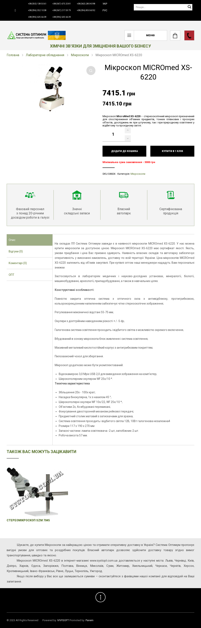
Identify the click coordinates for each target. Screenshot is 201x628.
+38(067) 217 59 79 (61, 10)
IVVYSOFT (63, 620)
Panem (89, 620)
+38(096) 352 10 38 (37, 10)
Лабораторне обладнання (45, 55)
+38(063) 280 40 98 (86, 4)
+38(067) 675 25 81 (61, 4)
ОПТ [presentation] (11, 274)
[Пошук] (163, 7)
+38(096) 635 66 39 (61, 17)
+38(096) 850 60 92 (86, 10)
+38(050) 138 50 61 (37, 4)
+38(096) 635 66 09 (37, 17)
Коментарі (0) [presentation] (18, 263)
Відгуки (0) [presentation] (16, 251)
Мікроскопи (80, 55)
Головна (13, 55)
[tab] (29, 240)
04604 (111, 173)
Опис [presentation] (12, 240)
